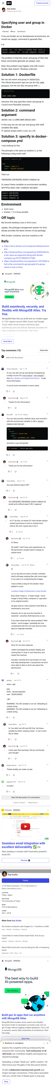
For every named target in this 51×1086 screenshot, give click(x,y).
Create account (42, 3)
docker (5, 31)
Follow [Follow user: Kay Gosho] (25, 880)
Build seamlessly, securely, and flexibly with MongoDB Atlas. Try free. (24, 310)
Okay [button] (6, 1082)
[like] (8, 391)
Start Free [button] (25, 1039)
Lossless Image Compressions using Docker (28, 591)
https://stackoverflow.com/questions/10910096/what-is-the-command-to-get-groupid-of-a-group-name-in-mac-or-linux (26, 264)
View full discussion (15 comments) (25, 797)
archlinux (21, 31)
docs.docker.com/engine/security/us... (25, 378)
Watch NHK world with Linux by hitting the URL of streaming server (25, 950)
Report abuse (32, 803)
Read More (7, 341)
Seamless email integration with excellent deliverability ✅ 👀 (23, 845)
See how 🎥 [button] (25, 860)
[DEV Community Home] (9, 3)
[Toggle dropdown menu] (47, 274)
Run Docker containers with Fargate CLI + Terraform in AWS (25, 928)
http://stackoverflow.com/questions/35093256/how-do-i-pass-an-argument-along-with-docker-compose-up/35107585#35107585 (26, 255)
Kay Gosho (11, 9)
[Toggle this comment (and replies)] (2, 373)
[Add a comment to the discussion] (27, 359)
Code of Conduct (19, 803)
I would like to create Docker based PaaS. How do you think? (25, 938)
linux (12, 31)
